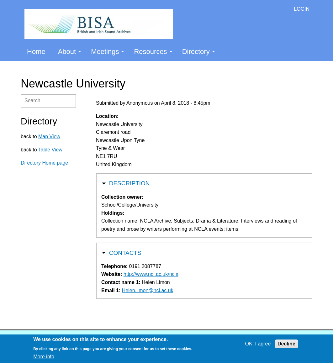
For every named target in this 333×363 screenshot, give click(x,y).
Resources (153, 51)
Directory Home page (44, 163)
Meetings (107, 51)
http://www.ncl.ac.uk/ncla (151, 274)
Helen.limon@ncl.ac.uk (147, 290)
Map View (49, 136)
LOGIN (301, 9)
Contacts (125, 252)
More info (43, 356)
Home (36, 51)
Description (129, 183)
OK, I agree (258, 343)
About (69, 51)
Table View (50, 149)
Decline (286, 343)
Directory (198, 51)
